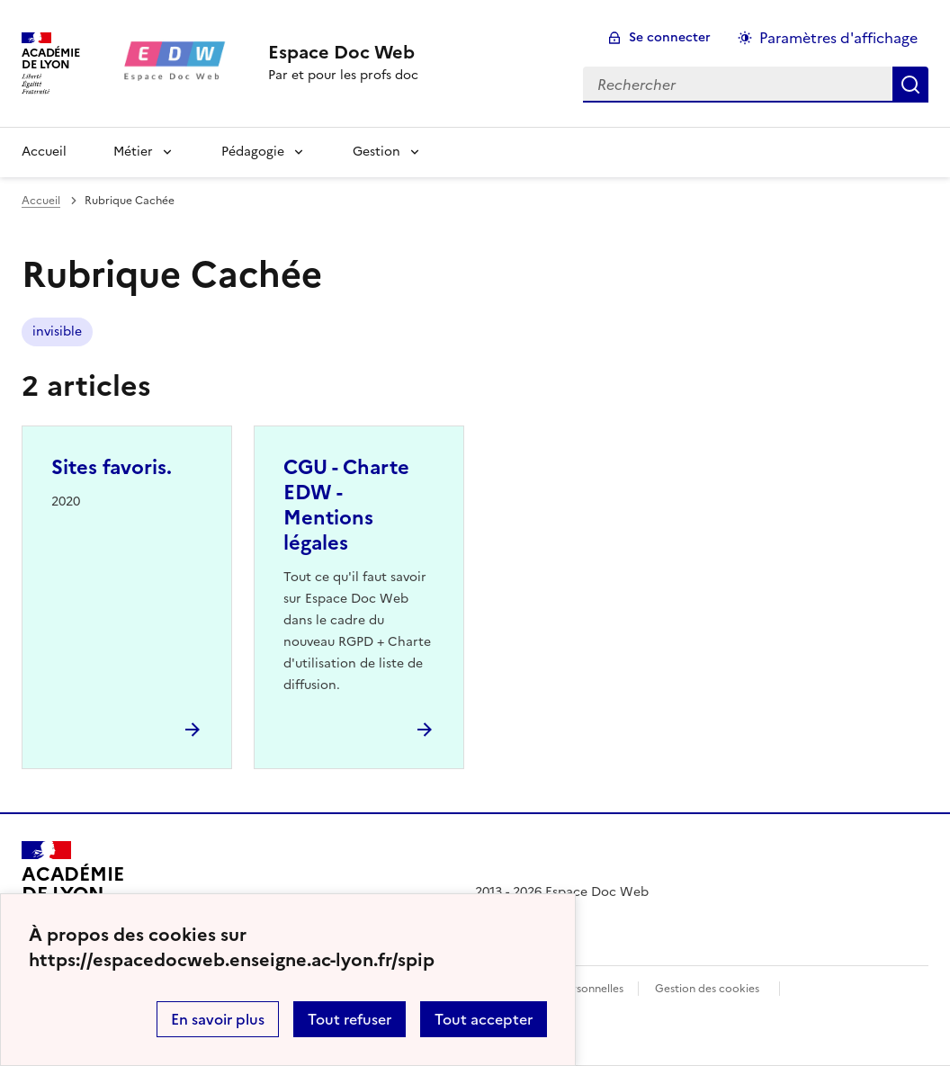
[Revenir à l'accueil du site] (72, 892)
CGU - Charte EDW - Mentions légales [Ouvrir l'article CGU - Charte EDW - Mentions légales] (346, 505)
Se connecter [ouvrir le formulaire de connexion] (670, 37)
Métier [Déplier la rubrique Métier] (133, 151)
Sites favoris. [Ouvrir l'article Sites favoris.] (111, 467)
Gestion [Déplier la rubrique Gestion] (376, 151)
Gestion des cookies (707, 989)
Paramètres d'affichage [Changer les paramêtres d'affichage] (838, 38)
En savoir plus (217, 1019)
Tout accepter (484, 1019)
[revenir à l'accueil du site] (343, 52)
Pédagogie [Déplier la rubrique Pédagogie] (252, 151)
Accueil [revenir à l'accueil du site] (44, 151)
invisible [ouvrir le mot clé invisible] (57, 331)
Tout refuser (349, 1019)
